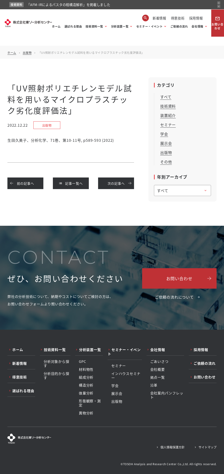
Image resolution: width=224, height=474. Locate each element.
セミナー (168, 124)
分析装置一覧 (120, 26)
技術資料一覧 (94, 26)
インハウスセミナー (126, 375)
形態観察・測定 (90, 403)
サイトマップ (207, 447)
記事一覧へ (71, 183)
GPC (82, 361)
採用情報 (196, 18)
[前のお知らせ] (218, 2)
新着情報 (159, 18)
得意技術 (178, 18)
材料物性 (86, 369)
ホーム (56, 26)
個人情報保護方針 (172, 447)
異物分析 (86, 413)
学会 (164, 134)
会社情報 (197, 26)
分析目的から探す (56, 375)
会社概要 (157, 369)
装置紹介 (168, 115)
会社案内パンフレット (166, 395)
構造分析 (86, 385)
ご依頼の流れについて (174, 297)
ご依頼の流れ (179, 26)
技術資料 (168, 106)
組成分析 (86, 377)
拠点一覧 (157, 377)
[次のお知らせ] (218, 6)
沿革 (154, 385)
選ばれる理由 (73, 26)
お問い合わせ (217, 23)
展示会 (166, 143)
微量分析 (86, 393)
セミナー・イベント (149, 26)
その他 (166, 161)
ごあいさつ (159, 361)
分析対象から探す (56, 363)
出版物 (27, 53)
